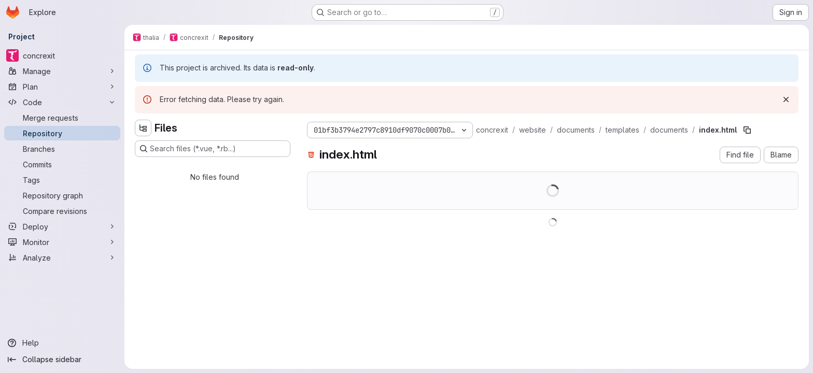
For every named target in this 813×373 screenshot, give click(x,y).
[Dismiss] (786, 99)
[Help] (62, 343)
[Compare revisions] (62, 211)
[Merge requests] (62, 117)
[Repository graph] (62, 195)
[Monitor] (62, 242)
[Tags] (62, 180)
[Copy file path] (747, 130)
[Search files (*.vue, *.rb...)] (212, 148)
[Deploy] (62, 226)
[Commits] (62, 164)
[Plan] (62, 86)
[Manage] (62, 71)
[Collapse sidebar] (62, 359)
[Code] (62, 102)
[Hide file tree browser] (143, 128)
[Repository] (62, 133)
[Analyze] (62, 257)
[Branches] (62, 148)
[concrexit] (62, 55)
